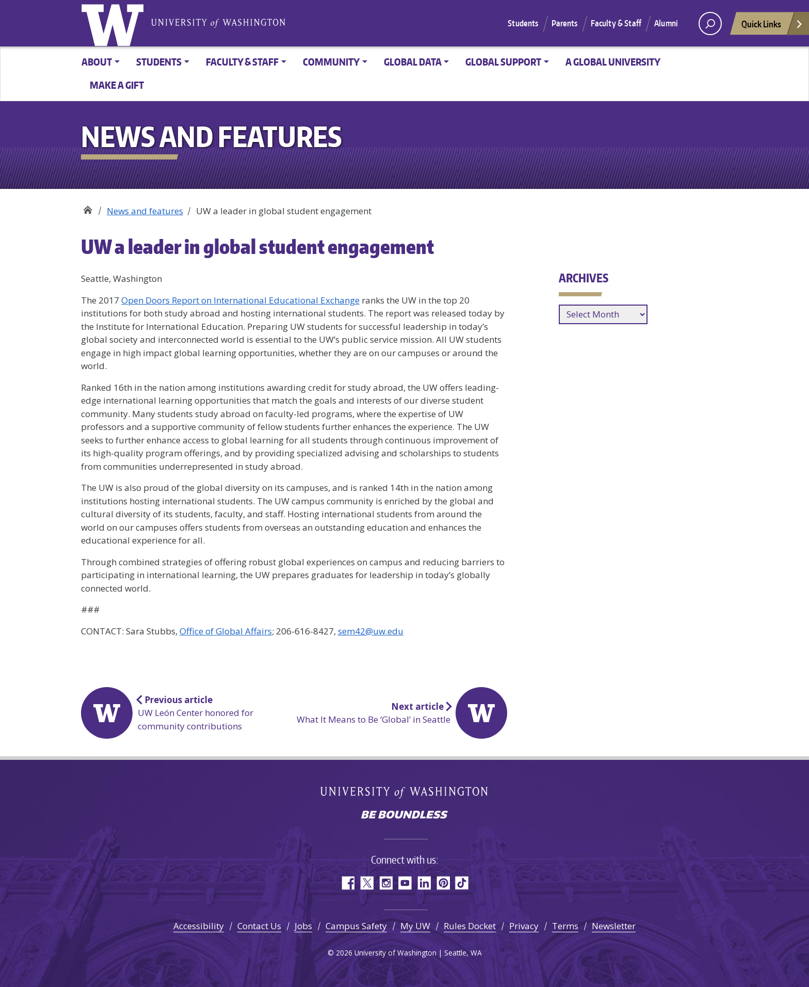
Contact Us (259, 926)
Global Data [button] (413, 61)
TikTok (462, 883)
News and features (145, 211)
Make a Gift (117, 84)
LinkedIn (424, 883)
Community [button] (331, 61)
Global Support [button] (503, 61)
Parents (565, 23)
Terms (565, 926)
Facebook (347, 883)
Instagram (386, 883)
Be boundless (404, 815)
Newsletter (614, 926)
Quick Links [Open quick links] (772, 26)
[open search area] (710, 23)
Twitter (367, 883)
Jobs (303, 926)
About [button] (97, 61)
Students (523, 23)
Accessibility (198, 926)
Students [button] (159, 61)
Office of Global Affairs (87, 207)
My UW (415, 926)
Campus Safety (356, 926)
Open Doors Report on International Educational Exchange (240, 300)
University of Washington (114, 23)
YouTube (405, 883)
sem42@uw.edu (370, 631)
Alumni (666, 23)
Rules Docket (470, 926)
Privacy (524, 926)
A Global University (612, 61)
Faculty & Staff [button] (242, 61)
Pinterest (443, 883)
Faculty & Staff (616, 23)
